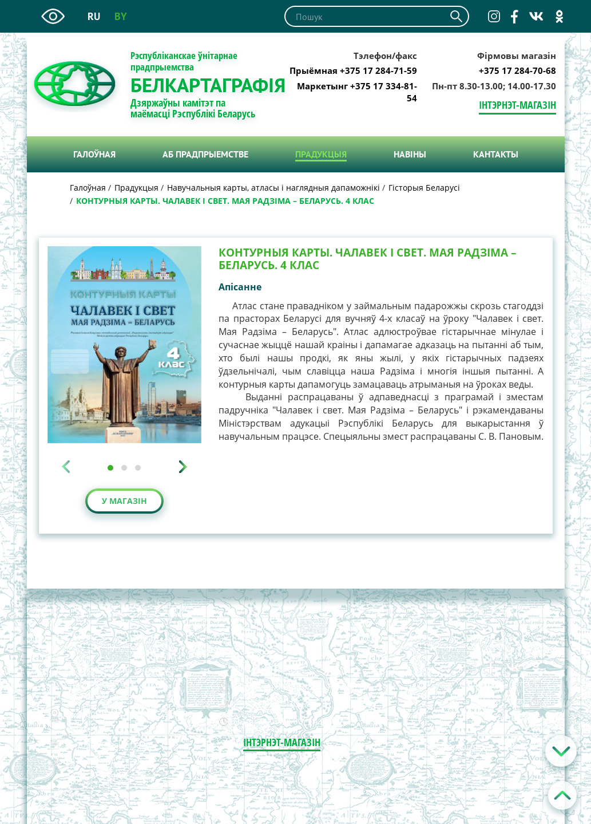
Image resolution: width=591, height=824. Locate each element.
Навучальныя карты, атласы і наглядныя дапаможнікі (273, 187)
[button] (110, 468)
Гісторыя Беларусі (424, 187)
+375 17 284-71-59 (103, 761)
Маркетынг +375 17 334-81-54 (357, 92)
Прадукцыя (321, 154)
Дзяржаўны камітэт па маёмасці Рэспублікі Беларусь (193, 108)
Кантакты (495, 154)
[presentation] (66, 466)
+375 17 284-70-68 (517, 70)
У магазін (124, 500)
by (120, 16)
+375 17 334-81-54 (103, 775)
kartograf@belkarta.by (109, 744)
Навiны (410, 154)
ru (94, 16)
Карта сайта (517, 717)
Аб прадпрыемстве (205, 154)
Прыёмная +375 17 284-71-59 (353, 70)
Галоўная (94, 154)
